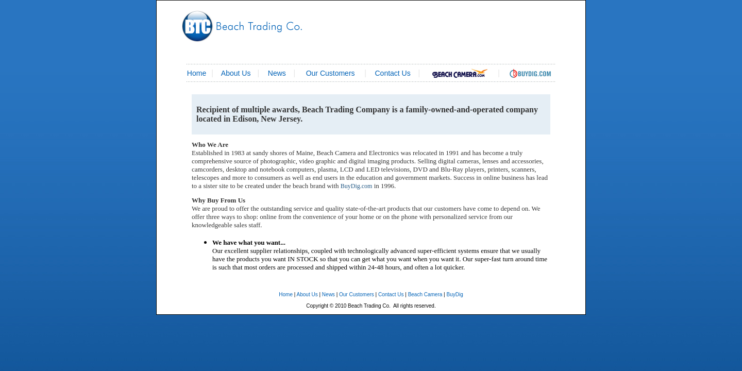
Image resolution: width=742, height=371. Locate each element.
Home (286, 294)
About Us (236, 73)
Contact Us (390, 294)
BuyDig (454, 294)
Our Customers (330, 73)
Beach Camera (425, 294)
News (277, 73)
